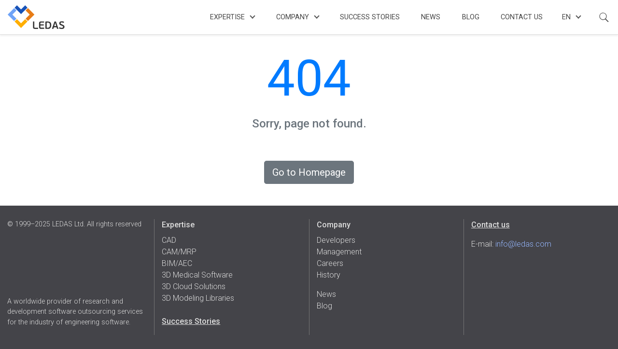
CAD (169, 240)
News (430, 17)
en (566, 17)
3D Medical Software (197, 274)
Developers (336, 240)
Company (292, 17)
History (328, 274)
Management (339, 251)
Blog (470, 17)
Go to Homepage (309, 172)
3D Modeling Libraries (198, 298)
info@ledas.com (523, 244)
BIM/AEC (177, 263)
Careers (330, 263)
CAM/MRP (179, 251)
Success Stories (370, 17)
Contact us (490, 224)
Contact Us (522, 17)
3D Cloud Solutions (193, 286)
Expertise (227, 17)
